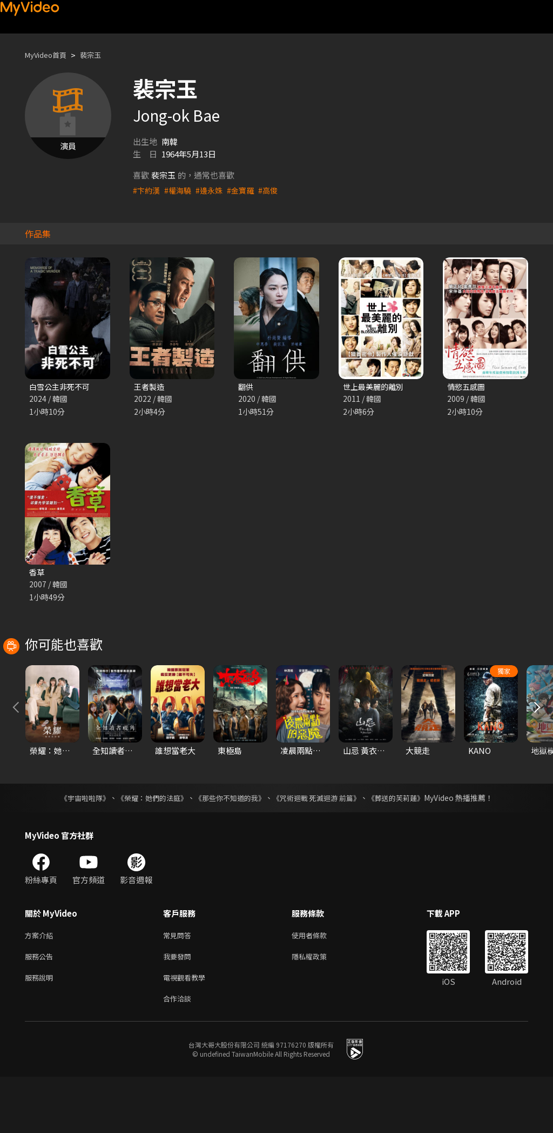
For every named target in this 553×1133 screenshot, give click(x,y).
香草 (37, 573)
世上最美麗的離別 (375, 387)
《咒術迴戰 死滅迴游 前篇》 (321, 847)
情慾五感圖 (467, 387)
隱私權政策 (318, 1008)
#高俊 (275, 190)
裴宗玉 (99, 55)
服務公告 (41, 1008)
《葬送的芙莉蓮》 (406, 847)
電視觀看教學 (187, 1031)
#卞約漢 (147, 190)
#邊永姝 (213, 190)
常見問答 (179, 985)
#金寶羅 (246, 190)
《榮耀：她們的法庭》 (146, 847)
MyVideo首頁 (49, 55)
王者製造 (150, 387)
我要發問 (179, 1008)
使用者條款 (318, 985)
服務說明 (41, 1031)
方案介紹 (41, 985)
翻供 (246, 387)
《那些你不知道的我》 (229, 847)
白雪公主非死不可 (61, 387)
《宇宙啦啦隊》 (74, 847)
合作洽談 (179, 1053)
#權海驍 (180, 190)
